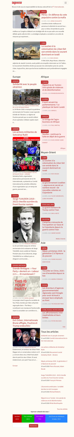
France (15, 196)
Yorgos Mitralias (30, 347)
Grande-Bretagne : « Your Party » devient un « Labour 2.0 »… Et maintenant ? (26, 271)
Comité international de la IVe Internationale (26, 106)
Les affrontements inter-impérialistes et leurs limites (52, 315)
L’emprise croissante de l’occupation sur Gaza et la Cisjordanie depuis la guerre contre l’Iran (52, 226)
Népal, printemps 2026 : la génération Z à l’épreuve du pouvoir (53, 253)
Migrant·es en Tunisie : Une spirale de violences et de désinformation (52, 87)
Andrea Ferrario (57, 279)
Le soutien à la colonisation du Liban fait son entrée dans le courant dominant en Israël (54, 50)
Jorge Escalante (56, 21)
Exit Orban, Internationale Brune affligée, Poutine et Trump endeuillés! (25, 323)
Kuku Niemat (55, 140)
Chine (44, 268)
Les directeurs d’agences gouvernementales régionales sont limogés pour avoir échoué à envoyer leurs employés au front (53, 294)
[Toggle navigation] (65, 3)
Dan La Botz (55, 213)
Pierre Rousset (56, 259)
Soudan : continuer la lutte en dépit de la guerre (53, 135)
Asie (64, 327)
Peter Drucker (56, 321)
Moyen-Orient (58, 310)
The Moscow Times (57, 304)
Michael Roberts (55, 392)
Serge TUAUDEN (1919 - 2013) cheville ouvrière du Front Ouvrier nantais (25, 201)
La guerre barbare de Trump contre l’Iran (51, 208)
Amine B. (54, 111)
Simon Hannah (29, 298)
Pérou (43, 12)
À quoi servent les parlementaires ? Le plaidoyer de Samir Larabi (53, 105)
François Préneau (30, 244)
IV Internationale (58, 7)
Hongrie (16, 317)
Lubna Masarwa (47, 199)
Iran (52, 205)
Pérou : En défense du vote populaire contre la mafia (54, 16)
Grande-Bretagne (19, 265)
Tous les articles (62, 409)
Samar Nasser (55, 233)
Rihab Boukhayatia (57, 93)
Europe (15, 366)
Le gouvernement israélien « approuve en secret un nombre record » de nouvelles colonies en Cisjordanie (53, 187)
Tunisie (45, 82)
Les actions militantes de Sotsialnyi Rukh (25, 133)
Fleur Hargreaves (57, 196)
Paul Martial (55, 125)
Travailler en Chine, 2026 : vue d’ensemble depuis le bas (53, 273)
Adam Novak (46, 262)
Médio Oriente (60, 239)
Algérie (45, 99)
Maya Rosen (54, 58)
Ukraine (16, 81)
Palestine (46, 180)
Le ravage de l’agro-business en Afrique (50, 120)
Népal (44, 248)
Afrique (45, 116)
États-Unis (46, 205)
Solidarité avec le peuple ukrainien (25, 86)
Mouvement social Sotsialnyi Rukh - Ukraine (25, 173)
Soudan (45, 131)
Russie (44, 285)
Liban (43, 43)
